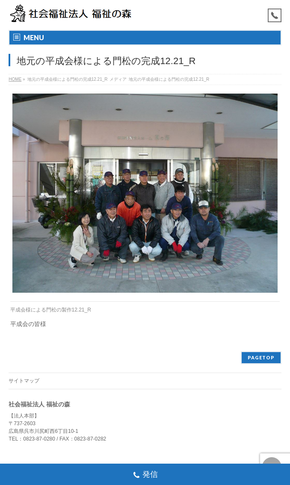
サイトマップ (24, 381)
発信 (145, 475)
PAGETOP (261, 357)
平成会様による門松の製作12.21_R (50, 310)
